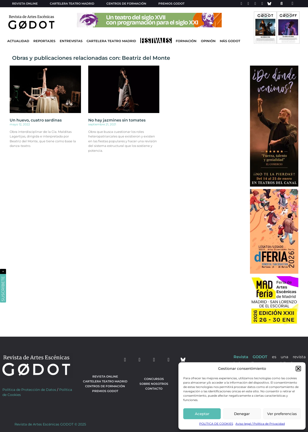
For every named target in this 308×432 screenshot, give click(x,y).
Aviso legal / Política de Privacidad (260, 423)
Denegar (242, 413)
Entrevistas (71, 41)
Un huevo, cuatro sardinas (36, 120)
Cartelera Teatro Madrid (111, 41)
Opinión (208, 41)
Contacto (153, 388)
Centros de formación (126, 3)
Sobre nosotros (153, 384)
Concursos (154, 379)
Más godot (230, 41)
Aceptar (202, 413)
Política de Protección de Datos (29, 389)
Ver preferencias (282, 413)
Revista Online (25, 3)
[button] (298, 368)
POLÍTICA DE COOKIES (216, 423)
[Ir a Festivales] (156, 42)
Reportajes (44, 41)
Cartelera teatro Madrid (72, 3)
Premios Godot (171, 3)
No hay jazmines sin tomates (117, 120)
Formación (186, 41)
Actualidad (18, 41)
